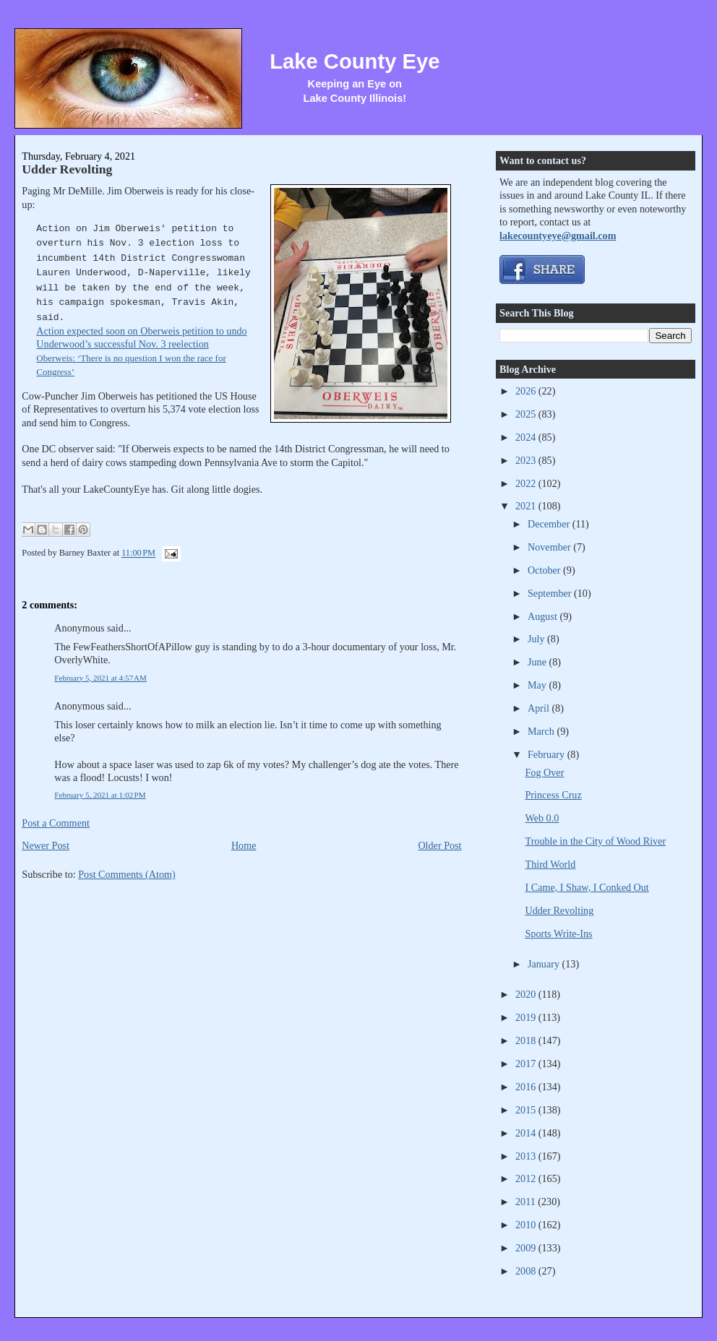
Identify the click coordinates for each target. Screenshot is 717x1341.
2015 (526, 1110)
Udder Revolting (67, 169)
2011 (526, 1201)
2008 (526, 1271)
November (550, 547)
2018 (526, 1040)
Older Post (439, 845)
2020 (526, 994)
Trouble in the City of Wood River (595, 841)
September (551, 593)
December (550, 524)
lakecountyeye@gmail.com (557, 235)
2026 (526, 391)
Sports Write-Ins (558, 933)
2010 (526, 1224)
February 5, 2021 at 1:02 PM (99, 794)
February (547, 754)
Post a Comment (56, 823)
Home (244, 845)
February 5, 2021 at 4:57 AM (100, 677)
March (542, 731)
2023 (526, 460)
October (545, 570)
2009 (526, 1248)
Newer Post (45, 845)
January (545, 964)
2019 (526, 1017)
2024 (526, 437)
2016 (526, 1086)
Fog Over (544, 772)
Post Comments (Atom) (127, 874)
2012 (526, 1178)
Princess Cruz (553, 795)
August (543, 616)
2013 (526, 1156)
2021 (526, 506)
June (538, 662)
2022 (526, 483)
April (539, 708)
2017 (526, 1063)
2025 (526, 414)
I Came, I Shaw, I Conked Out (586, 887)
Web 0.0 (542, 818)
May (538, 685)
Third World (550, 864)
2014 (526, 1133)
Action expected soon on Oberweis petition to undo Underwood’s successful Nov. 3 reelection (141, 351)
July (537, 638)
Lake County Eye (354, 61)
